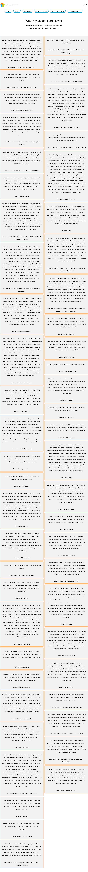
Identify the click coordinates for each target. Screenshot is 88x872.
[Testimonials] (75, 11)
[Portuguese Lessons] (41, 11)
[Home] (8, 11)
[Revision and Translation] (58, 11)
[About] (17, 11)
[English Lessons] (27, 11)
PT (84, 5)
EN (87, 5)
